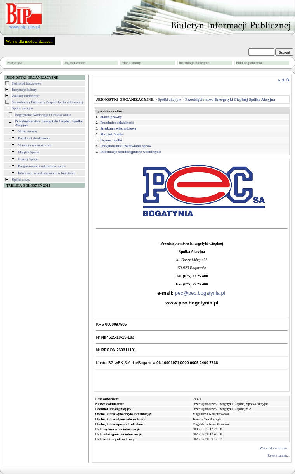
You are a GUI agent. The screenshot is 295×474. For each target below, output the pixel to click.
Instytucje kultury (24, 90)
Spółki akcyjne (22, 108)
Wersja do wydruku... (275, 448)
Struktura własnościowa (34, 145)
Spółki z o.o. (21, 180)
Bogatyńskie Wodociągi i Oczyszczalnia (43, 115)
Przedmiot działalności (34, 138)
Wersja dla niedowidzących (29, 41)
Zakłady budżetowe (26, 96)
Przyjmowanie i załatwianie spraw (42, 166)
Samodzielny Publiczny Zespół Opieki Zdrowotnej (47, 102)
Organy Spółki (28, 159)
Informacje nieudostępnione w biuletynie (46, 173)
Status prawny (28, 131)
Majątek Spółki (28, 152)
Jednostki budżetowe (26, 83)
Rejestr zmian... (279, 455)
